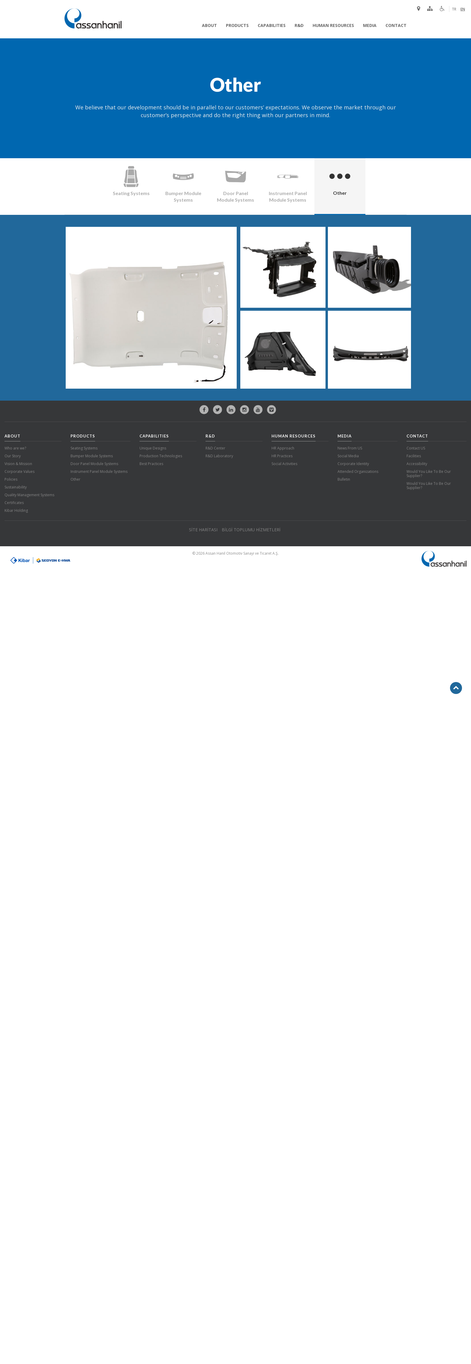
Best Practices (151, 463)
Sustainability (15, 487)
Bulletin (344, 479)
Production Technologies (161, 455)
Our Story (12, 455)
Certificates (14, 502)
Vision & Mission (18, 463)
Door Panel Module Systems (94, 463)
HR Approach (283, 448)
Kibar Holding (16, 510)
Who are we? (15, 448)
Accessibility (416, 463)
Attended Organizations (358, 471)
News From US (350, 448)
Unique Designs (153, 448)
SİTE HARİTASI (203, 529)
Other (75, 479)
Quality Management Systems (29, 494)
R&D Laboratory (219, 455)
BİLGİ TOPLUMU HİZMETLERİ (251, 529)
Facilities (413, 455)
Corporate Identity (353, 463)
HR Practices (282, 455)
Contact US (415, 448)
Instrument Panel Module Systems (99, 471)
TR (454, 9)
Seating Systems (84, 448)
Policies (10, 479)
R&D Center (215, 448)
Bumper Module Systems (91, 455)
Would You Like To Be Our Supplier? (428, 473)
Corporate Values (19, 471)
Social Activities (284, 463)
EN (462, 9)
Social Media (348, 455)
